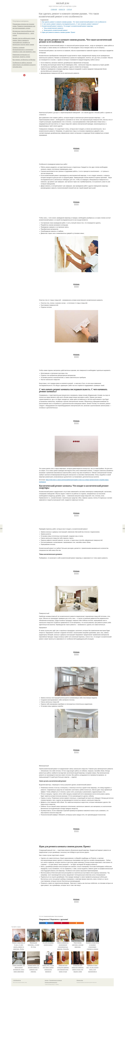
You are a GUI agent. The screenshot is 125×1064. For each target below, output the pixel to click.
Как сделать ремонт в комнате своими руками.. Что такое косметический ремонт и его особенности (74, 22)
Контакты (47, 980)
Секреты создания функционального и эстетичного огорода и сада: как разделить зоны (24, 49)
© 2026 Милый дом (17, 980)
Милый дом (62, 3)
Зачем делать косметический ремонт (56, 30)
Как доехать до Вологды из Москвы (24, 59)
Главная (54, 9)
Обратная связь (80, 980)
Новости (62, 9)
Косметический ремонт (49, 916)
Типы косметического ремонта (53, 28)
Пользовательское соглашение (55, 980)
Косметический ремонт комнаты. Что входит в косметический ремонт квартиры (67, 26)
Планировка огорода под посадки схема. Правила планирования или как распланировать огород (24, 26)
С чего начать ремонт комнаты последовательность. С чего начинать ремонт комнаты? (70, 24)
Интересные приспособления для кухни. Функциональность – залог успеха (23, 33)
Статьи (69, 9)
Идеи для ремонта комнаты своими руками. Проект (58, 32)
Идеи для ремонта (59, 916)
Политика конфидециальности (51, 982)
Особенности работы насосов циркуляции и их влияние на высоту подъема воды (24, 65)
